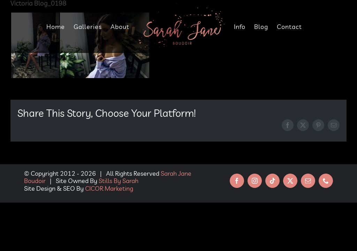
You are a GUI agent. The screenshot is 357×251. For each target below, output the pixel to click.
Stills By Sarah (118, 181)
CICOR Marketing (109, 188)
